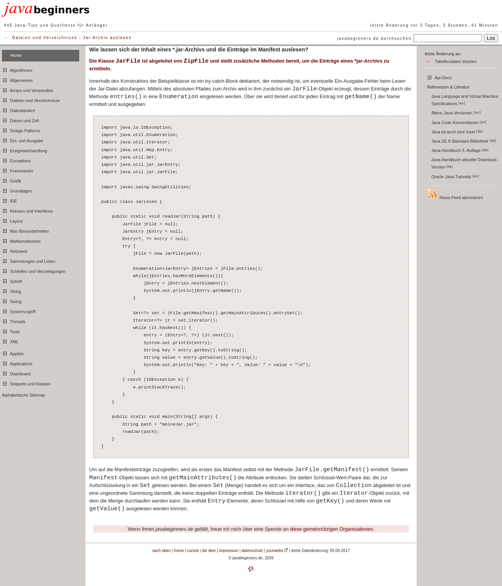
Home (16, 55)
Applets (13, 352)
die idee (209, 551)
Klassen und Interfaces (27, 209)
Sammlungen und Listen (28, 260)
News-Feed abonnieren (455, 194)
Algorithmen (17, 69)
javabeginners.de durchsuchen (374, 38)
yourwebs (274, 551)
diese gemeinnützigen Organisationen (331, 529)
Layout (12, 219)
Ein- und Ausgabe (22, 139)
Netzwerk (14, 250)
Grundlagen (17, 189)
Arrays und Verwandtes (27, 89)
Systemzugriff (19, 310)
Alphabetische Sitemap (23, 395)
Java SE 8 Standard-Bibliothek (463, 141)
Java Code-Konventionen (459, 122)
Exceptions (16, 159)
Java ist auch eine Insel (457, 131)
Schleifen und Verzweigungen (33, 270)
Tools (11, 330)
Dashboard (16, 372)
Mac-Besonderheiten (25, 230)
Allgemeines (17, 79)
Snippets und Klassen (26, 382)
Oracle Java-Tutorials (455, 176)
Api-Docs (439, 76)
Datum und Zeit (20, 119)
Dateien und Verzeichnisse (44, 38)
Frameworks (17, 169)
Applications (17, 362)
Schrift (12, 280)
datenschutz (252, 551)
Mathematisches (21, 240)
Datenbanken (18, 109)
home (179, 551)
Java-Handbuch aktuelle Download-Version (464, 163)
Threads (14, 320)
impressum (228, 551)
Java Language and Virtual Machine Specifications (464, 100)
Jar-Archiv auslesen (107, 38)
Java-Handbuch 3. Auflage (459, 150)
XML (10, 340)
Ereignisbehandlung (24, 149)
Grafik (11, 179)
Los (491, 38)
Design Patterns (21, 129)
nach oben (161, 551)
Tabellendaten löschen (455, 61)
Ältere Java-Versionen (455, 113)
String (11, 290)
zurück (193, 551)
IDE (9, 199)
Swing (12, 300)
